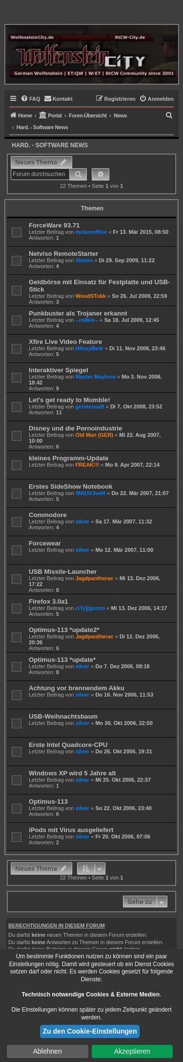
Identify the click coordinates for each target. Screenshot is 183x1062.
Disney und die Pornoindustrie (75, 428)
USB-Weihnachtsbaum (63, 716)
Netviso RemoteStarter (63, 253)
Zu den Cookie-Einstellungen (90, 1031)
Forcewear (45, 543)
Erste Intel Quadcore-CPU (68, 744)
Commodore (48, 515)
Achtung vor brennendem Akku (76, 688)
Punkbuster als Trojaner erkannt (78, 313)
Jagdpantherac (94, 578)
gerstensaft (89, 406)
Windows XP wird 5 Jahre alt (72, 773)
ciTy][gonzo (90, 608)
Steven (84, 260)
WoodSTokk (90, 296)
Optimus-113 (48, 801)
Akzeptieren (132, 1051)
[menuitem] (30, 99)
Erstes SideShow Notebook (70, 486)
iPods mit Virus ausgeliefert (71, 830)
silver (82, 521)
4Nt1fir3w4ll (90, 493)
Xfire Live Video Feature (65, 341)
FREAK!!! (87, 465)
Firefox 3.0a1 (48, 601)
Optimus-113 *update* (62, 659)
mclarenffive (91, 232)
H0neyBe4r (89, 348)
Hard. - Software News (50, 145)
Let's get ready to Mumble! (69, 400)
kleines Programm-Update (68, 458)
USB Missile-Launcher (63, 571)
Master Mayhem (95, 377)
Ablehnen (47, 1051)
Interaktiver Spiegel (58, 370)
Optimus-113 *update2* (64, 629)
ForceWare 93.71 (54, 225)
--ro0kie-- (86, 320)
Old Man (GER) (94, 435)
